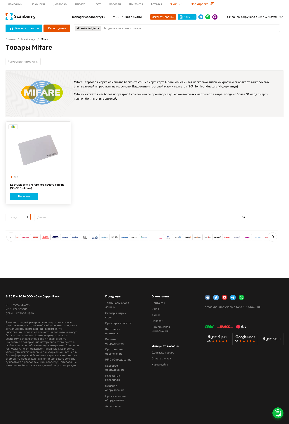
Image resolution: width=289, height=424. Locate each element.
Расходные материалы (24, 62)
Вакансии (38, 4)
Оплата (80, 4)
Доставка (60, 4)
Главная (11, 39)
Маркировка (202, 4)
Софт (97, 4)
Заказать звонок (163, 17)
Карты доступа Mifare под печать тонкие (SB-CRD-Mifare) (34, 189)
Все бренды (29, 39)
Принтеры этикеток (117, 323)
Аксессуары (111, 406)
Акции (153, 315)
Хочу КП (187, 17)
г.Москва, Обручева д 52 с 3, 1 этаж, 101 (255, 17)
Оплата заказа (158, 362)
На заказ (38, 198)
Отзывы (156, 4)
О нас (152, 309)
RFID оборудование (117, 359)
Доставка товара (160, 356)
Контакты (136, 4)
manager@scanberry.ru (88, 17)
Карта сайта (157, 368)
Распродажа (57, 28)
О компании (14, 4)
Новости (115, 4)
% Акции (176, 4)
